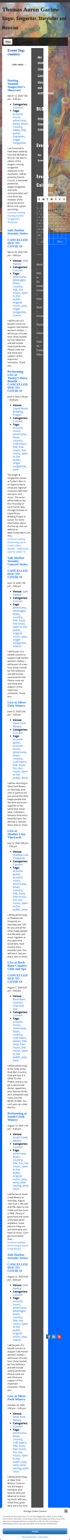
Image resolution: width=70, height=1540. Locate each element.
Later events (19, 64)
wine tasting (19, 1184)
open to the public (20, 628)
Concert (18, 107)
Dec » (60, 241)
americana (19, 120)
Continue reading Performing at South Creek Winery (17, 1245)
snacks (17, 315)
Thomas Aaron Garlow (30, 9)
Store (39, 298)
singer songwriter (19, 141)
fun (15, 768)
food (22, 620)
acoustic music (18, 115)
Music (39, 307)
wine (16, 469)
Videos (39, 332)
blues (24, 123)
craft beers (19, 444)
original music (17, 304)
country (17, 127)
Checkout (44, 69)
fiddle (16, 130)
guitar (16, 133)
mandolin (19, 136)
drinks (17, 1041)
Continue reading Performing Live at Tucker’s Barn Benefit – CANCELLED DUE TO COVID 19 (17, 545)
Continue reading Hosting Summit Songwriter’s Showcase (16, 217)
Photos (40, 324)
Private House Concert (43, 124)
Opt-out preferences (29, 1537)
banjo (16, 123)
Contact (40, 315)
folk (23, 130)
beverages (19, 280)
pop (24, 305)
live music (18, 291)
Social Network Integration (58, 47)
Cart (40, 75)
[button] (66, 1511)
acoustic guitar (18, 740)
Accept (35, 1531)
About (39, 264)
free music (18, 448)
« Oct (43, 241)
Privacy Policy (43, 1537)
